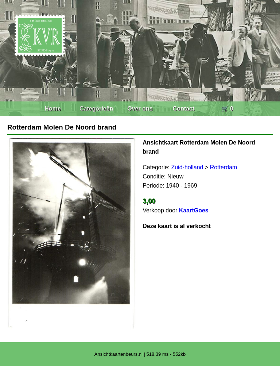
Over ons (139, 108)
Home (52, 108)
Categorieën (96, 108)
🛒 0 (227, 108)
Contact (184, 108)
